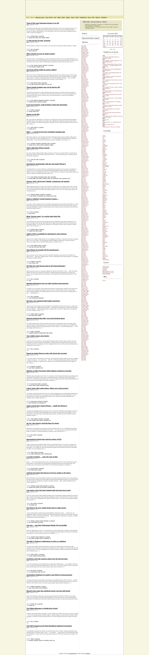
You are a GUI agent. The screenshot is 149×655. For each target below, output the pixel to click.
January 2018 (84, 170)
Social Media (44, 143)
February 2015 (84, 213)
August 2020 (84, 131)
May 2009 (83, 299)
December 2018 (85, 156)
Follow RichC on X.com (108, 272)
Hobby (104, 179)
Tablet (39, 245)
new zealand (31, 504)
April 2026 (83, 47)
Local (104, 194)
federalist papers (42, 332)
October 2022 (84, 99)
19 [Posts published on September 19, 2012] (112, 43)
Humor (104, 185)
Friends (104, 172)
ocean (30, 213)
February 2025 (84, 64)
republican (46, 640)
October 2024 (84, 69)
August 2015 (84, 206)
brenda (30, 37)
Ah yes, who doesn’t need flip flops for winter (43, 423)
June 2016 (83, 193)
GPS (34, 144)
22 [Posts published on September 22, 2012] (120, 43)
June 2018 (83, 163)
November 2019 (85, 142)
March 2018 (84, 167)
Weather (35, 503)
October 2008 (84, 307)
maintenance (41, 297)
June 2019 (83, 148)
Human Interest (106, 184)
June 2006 (83, 342)
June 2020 (83, 134)
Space (104, 239)
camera (40, 178)
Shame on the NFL (33, 114)
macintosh (38, 66)
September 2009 (85, 294)
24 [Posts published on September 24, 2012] (107, 44)
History (32, 452)
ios (35, 144)
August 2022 (84, 101)
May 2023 (83, 90)
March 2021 (84, 122)
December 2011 (85, 260)
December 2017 (85, 171)
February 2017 (84, 183)
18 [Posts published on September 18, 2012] (110, 43)
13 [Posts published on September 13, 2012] (115, 41)
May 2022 (83, 105)
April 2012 (83, 255)
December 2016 (85, 186)
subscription (41, 402)
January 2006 (84, 348)
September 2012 (85, 249)
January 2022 (84, 110)
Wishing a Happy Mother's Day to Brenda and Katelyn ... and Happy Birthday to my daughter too (112, 65)
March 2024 (84, 78)
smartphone (46, 144)
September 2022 (85, 100)
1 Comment (41, 127)
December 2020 (85, 126)
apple (30, 66)
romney (50, 640)
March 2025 (84, 63)
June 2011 (83, 268)
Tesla (104, 247)
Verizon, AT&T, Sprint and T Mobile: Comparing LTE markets (48, 181)
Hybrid (104, 186)
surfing (33, 213)
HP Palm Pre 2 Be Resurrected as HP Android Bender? (46, 266)
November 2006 (85, 336)
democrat (40, 555)
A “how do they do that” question (38, 40)
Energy (104, 164)
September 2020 (85, 130)
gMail (59, 17)
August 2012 (84, 250)
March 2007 (84, 331)
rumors (42, 66)
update (43, 246)
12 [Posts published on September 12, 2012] (112, 41)
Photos (36, 36)
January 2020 (84, 140)
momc (40, 37)
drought (33, 571)
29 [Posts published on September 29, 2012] (120, 44)
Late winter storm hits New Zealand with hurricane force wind (49, 490)
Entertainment (106, 165)
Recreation (105, 228)
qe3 (48, 84)
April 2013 (83, 240)
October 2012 (84, 248)
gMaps (68, 17)
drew (30, 315)
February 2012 (84, 258)
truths (37, 111)
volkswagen (46, 538)
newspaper (34, 402)
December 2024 (85, 67)
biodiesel (31, 230)
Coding (104, 157)
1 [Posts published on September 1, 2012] (120, 38)
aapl (30, 522)
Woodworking (106, 259)
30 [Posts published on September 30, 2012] (104, 46)
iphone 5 (35, 101)
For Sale (104, 171)
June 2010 (83, 283)
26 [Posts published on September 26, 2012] (112, 44)
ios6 (33, 246)
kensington (39, 101)
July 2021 (83, 117)
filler (47, 332)
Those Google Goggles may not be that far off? (43, 87)
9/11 (30, 453)
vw (50, 538)
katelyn (36, 37)
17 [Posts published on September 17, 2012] (107, 43)
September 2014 (85, 219)
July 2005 (83, 356)
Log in (104, 280)
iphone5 (34, 195)
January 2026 (84, 50)
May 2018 (83, 165)
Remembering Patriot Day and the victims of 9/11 (44, 439)
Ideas (104, 187)
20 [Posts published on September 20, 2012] (115, 43)
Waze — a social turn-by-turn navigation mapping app (46, 132)
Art (103, 143)
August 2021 (84, 116)
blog (55, 17)
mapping (42, 144)
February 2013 (84, 243)
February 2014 (84, 228)
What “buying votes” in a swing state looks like (43, 216)
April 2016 (83, 196)
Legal (104, 191)
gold (40, 84)
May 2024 (83, 75)
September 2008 (85, 309)
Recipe (104, 227)
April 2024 (83, 76)
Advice (104, 136)
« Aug (110, 49)
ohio (42, 571)
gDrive (63, 17)
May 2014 (83, 224)
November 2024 (85, 68)
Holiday (35, 452)
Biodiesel (33, 229)
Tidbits (104, 248)
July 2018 (83, 162)
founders (50, 332)
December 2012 (85, 245)
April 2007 (83, 330)
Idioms (104, 189)
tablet (41, 246)
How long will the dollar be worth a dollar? (42, 70)
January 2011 (84, 274)
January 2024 (84, 80)
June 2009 (83, 297)
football (30, 128)
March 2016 (84, 197)
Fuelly (76, 17)
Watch (104, 257)
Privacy (104, 220)
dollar (33, 84)
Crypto (104, 160)
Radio (104, 225)
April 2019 (83, 151)
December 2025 (85, 52)
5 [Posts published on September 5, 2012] (112, 39)
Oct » (114, 49)
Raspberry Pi (105, 226)
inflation (42, 84)
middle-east (42, 385)
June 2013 (83, 238)
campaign (31, 640)
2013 (30, 538)
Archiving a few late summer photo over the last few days (47, 559)
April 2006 (83, 345)
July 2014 (83, 222)
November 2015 (85, 202)
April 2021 (83, 121)
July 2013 (83, 237)
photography (55, 178)
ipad (35, 246)
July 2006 (83, 341)
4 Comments (45, 401)
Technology (45, 65)
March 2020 (84, 137)
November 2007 (85, 321)
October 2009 (84, 293)
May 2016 (83, 194)
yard (44, 571)
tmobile (48, 195)
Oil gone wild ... (106, 119)
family (33, 37)
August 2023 (84, 86)
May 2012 (83, 254)
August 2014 (84, 221)
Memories (105, 198)
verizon (51, 195)
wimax (55, 195)
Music (104, 206)
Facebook (105, 268)
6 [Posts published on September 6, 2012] (115, 39)
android (30, 144)
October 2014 (84, 218)
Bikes (104, 148)
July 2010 (83, 281)
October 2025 (84, 54)
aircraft (30, 178)
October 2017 (84, 173)
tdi (43, 538)
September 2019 (85, 145)
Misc (32, 49)
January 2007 (84, 333)
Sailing (34, 434)
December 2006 (85, 335)
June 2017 (83, 178)
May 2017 (83, 180)
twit (49, 420)
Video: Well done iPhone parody (38, 148)
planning (43, 37)
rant (38, 402)
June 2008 (83, 312)
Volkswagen (41, 536)
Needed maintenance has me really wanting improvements (47, 283)
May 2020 (83, 135)
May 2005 (83, 358)
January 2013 (84, 244)
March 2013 (84, 242)
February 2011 (84, 273)
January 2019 (84, 155)
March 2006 (84, 346)
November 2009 (85, 291)
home (30, 297)
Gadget (104, 174)
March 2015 (84, 212)
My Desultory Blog (103, 7)
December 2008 (85, 305)
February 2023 (84, 94)
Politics (39, 82)
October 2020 (84, 129)
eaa (33, 605)
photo (33, 50)
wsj (45, 402)
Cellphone (36, 100)
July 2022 (83, 103)
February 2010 (84, 288)
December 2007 (85, 320)
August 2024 (84, 72)
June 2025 (83, 59)
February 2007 (84, 332)
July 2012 (83, 252)
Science (104, 233)
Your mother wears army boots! (38, 336)
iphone (38, 144)
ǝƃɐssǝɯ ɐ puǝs (39, 17)
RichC (50, 17)
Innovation (105, 190)
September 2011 (85, 264)
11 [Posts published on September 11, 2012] (109, 41)
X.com (47, 17)
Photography (41, 100)
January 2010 (84, 289)
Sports (32, 127)
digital (30, 402)
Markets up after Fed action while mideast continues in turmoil (49, 371)
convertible (37, 538)
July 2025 (83, 58)
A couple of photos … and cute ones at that (42, 457)
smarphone (49, 487)
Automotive (33, 143)
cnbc (30, 84)
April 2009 (83, 300)
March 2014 (84, 227)
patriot (32, 453)
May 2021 (83, 120)
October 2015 (84, 203)
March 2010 (84, 286)
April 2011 (83, 270)
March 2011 (84, 271)
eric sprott (36, 84)
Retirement (105, 231)
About (32, 17)
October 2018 (84, 158)
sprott (50, 84)
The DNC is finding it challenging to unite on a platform (46, 541)
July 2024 (83, 73)
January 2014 (84, 229)
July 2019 (83, 147)
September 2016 (85, 189)
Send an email (106, 266)
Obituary (105, 210)
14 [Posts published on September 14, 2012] (118, 41)
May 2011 (83, 269)
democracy (36, 332)
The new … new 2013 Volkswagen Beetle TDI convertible (47, 525)
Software (51, 144)
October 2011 (84, 263)
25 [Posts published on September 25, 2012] (110, 44)
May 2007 (83, 329)
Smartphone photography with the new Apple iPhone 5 (46, 164)
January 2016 (84, 199)
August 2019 (84, 146)
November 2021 (85, 112)
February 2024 (84, 79)
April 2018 (83, 166)
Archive (104, 141)
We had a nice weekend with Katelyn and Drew (43, 301)
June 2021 (83, 119)
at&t (31, 195)
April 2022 (83, 106)
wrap (36, 50)
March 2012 (84, 257)
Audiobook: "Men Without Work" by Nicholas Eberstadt (111, 57)
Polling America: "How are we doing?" (111, 126)
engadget (34, 420)
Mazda (104, 196)
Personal (33, 36)
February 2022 (84, 109)
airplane (34, 178)
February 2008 (84, 317)
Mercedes (105, 200)
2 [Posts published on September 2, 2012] (104, 39)
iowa (34, 230)
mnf (33, 128)
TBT (104, 244)
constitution (31, 332)
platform (43, 555)
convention (35, 555)
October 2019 (84, 144)
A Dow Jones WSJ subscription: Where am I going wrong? (47, 388)
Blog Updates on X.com (108, 271)
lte (37, 195)
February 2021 (84, 124)
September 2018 (85, 160)
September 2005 (85, 353)
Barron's (98, 17)
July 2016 (83, 192)
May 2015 (83, 209)
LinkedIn (105, 270)
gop (43, 640)
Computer (36, 65)
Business (33, 520)
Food (104, 170)
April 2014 (83, 225)
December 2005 (85, 350)
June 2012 (83, 253)
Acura (104, 135)
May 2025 (83, 60)
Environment (105, 166)
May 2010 (83, 284)
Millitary (105, 202)
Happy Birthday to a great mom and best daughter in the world (112, 77)
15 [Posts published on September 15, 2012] (120, 41)
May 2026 (83, 45)
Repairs (104, 230)
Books (104, 153)
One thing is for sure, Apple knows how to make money (46, 508)
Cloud (104, 156)
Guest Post (105, 175)
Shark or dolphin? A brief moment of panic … (43, 199)
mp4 (52, 178)
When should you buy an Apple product (41, 54)
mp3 (46, 84)
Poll (103, 218)
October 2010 (84, 278)
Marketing (38, 194)
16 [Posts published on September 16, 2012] (104, 43)
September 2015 (85, 204)
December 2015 (85, 201)
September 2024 (85, 70)
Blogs (104, 150)
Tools (104, 251)
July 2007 (83, 326)
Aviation (32, 603)
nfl (35, 128)
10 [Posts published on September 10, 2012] (107, 41)
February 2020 (84, 139)
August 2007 (84, 325)
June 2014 (83, 223)
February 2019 (84, 153)
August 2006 (84, 340)
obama (37, 230)
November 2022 (85, 98)
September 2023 (85, 85)
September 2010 (85, 279)
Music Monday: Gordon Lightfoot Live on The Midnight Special (112, 61)
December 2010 (85, 275)
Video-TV (36, 127)
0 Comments (41, 36)
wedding (47, 37)
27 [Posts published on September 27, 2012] (115, 44)
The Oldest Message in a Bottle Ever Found (42, 608)
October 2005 (84, 352)
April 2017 (83, 181)
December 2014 (85, 216)
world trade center (48, 453)
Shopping (40, 65)
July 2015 (83, 207)
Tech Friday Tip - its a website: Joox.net (112, 122)
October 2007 (84, 322)
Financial (35, 82)
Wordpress (88, 653)
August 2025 (84, 57)
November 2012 (85, 247)
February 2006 (84, 347)
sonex (68, 178)
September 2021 (85, 115)
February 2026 (84, 49)
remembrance (37, 453)
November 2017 (85, 172)
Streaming (105, 242)
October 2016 (84, 188)
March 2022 (84, 108)
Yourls (72, 17)
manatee (39, 469)
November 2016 (85, 187)
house (39, 571)
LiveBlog (105, 192)
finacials (36, 522)
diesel (41, 538)
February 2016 (84, 198)
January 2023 (84, 95)
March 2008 (84, 316)
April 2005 (83, 360)
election (30, 111)
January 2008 (84, 319)
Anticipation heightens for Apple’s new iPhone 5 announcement (49, 575)
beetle (33, 538)
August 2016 (84, 191)
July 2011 (83, 266)
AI (103, 138)
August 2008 (84, 310)
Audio (32, 82)
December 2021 (85, 111)
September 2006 (85, 338)
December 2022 (85, 96)
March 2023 (84, 93)
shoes (30, 436)
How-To (104, 182)
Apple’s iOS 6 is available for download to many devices (47, 234)
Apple (32, 65)
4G (29, 195)
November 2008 (85, 306)
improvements (35, 297)
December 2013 (85, 230)
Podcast (104, 216)
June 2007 (83, 327)
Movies (104, 205)
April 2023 (83, 91)
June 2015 (83, 208)
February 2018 (84, 168)
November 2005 (85, 351)
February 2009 (84, 302)
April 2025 (83, 62)
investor (34, 385)
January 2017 (84, 185)
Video (48, 143)
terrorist (42, 453)
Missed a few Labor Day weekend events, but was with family (48, 591)
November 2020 (85, 127)
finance (30, 385)
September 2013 (85, 234)
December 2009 (85, 290)
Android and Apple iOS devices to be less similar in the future (49, 473)
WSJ (93, 17)
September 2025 (85, 55)
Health (104, 176)
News (36, 383)
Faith (104, 167)
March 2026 (84, 48)
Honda (104, 181)
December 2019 (85, 141)
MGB (104, 201)
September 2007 (85, 324)
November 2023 (85, 83)
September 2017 (85, 175)
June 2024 (83, 74)
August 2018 (84, 161)
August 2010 (84, 280)
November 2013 (85, 232)
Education (105, 162)
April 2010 (83, 285)
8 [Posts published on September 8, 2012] (120, 39)
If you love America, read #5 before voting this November (47, 105)
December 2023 (85, 81)
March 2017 (84, 182)
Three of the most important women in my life (43, 23)
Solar (104, 238)
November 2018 (85, 157)
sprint (45, 195)
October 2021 (84, 114)
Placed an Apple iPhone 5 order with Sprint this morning (47, 353)
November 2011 (85, 261)
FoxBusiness (83, 17)
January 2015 (84, 214)
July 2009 (83, 296)
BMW (104, 151)
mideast (47, 385)
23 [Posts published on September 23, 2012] (104, 44)
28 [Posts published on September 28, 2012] (118, 44)
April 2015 (83, 211)
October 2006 (84, 337)
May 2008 (83, 314)
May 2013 (83, 239)
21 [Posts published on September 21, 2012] (118, 43)
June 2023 (83, 89)
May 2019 (83, 150)
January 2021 (84, 125)
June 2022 (83, 104)
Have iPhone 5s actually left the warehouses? (43, 250)
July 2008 (83, 311)
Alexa (104, 139)
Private (104, 221)
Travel (104, 252)
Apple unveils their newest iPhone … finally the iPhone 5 (47, 406)
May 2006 (83, 343)
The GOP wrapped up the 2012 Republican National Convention (49, 626)
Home (28, 17)
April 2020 (83, 136)
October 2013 (84, 233)
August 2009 (84, 295)
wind (36, 504)
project (60, 178)
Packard (104, 211)
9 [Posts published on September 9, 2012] (104, 41)
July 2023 (83, 88)
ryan (54, 640)
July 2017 (83, 177)
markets (38, 385)
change (30, 555)
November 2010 (85, 276)
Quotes (104, 223)
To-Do (104, 249)
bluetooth (31, 101)
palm (30, 280)
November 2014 (85, 217)
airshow (30, 605)
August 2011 (84, 265)
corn (30, 571)
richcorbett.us (106, 267)
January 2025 (84, 65)
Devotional (104, 17)
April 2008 (83, 315)
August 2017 (84, 176)
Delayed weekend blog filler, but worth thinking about (46, 318)
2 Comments (36, 278)
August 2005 (84, 355)
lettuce (30, 50)
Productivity (38, 143)
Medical (104, 197)
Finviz (89, 17)
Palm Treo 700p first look (108, 124)
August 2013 (84, 235)
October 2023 (84, 84)
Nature (104, 207)
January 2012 (84, 259)
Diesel (37, 536)
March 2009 (84, 301)
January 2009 (84, 304)
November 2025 (85, 53)
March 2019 (84, 152)
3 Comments (53, 176)
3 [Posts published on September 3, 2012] (107, 39)
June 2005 (83, 357)
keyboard (44, 101)
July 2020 (83, 132)
